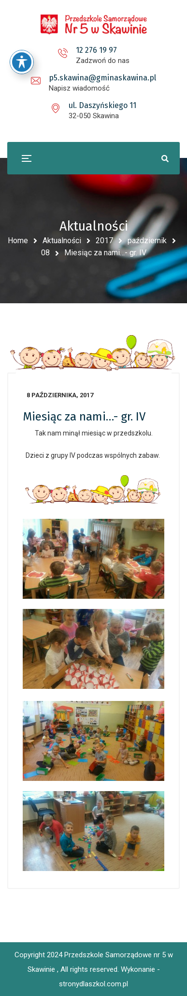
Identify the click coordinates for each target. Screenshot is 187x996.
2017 (104, 240)
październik (147, 240)
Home (18, 240)
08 (45, 252)
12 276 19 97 (96, 50)
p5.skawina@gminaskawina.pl (102, 77)
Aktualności (62, 240)
